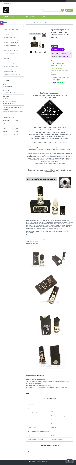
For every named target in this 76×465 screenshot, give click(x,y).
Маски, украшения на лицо (10, 37)
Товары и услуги (15, 16)
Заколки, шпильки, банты (10, 40)
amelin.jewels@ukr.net (10, 101)
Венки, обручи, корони (9, 34)
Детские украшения (8, 71)
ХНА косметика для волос (10, 69)
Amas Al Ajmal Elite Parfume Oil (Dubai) (40, 22)
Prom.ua (45, 461)
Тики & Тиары (7, 32)
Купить (55, 46)
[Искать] (62, 10)
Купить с (58, 49)
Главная (6, 16)
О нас (26, 16)
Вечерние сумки (7, 63)
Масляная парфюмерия (9, 66)
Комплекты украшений (9, 53)
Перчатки (6, 55)
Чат (69, 461)
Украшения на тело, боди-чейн (11, 42)
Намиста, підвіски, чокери (10, 47)
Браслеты (6, 58)
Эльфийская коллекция (9, 29)
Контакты (32, 16)
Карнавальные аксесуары (10, 45)
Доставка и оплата (43, 16)
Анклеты (6, 61)
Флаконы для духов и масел (10, 74)
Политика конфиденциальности (46, 463)
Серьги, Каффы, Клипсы (9, 50)
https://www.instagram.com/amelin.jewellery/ (13, 111)
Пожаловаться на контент (32, 463)
